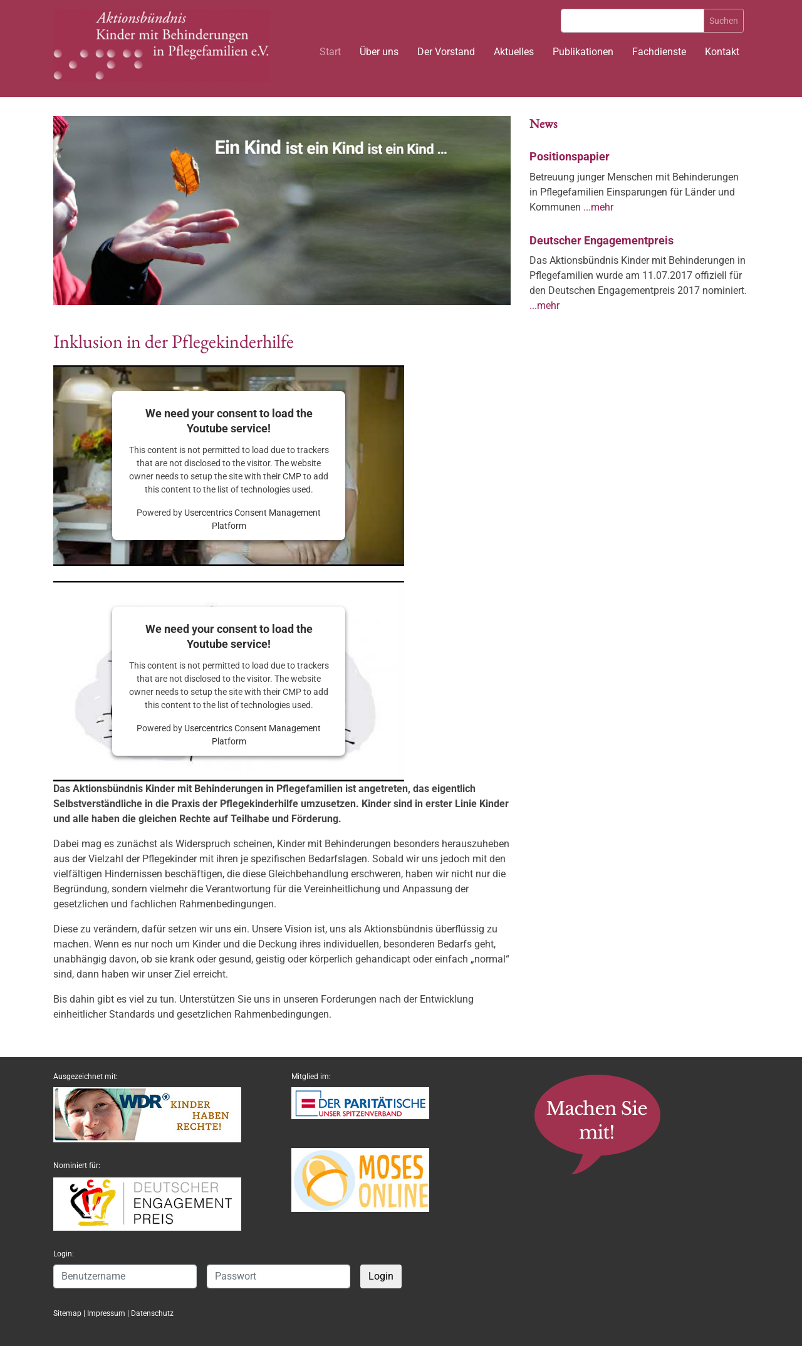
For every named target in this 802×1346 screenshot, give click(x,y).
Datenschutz (152, 1313)
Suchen (723, 21)
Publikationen (583, 52)
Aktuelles (514, 52)
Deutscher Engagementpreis (601, 240)
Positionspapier (569, 156)
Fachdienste (659, 52)
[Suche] (632, 21)
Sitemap (67, 1313)
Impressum (106, 1313)
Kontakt (722, 52)
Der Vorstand (446, 52)
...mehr (598, 207)
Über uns (379, 52)
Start (330, 52)
